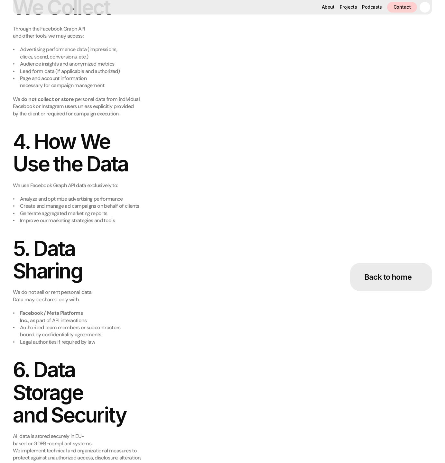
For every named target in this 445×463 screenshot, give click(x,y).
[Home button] (42, 7)
